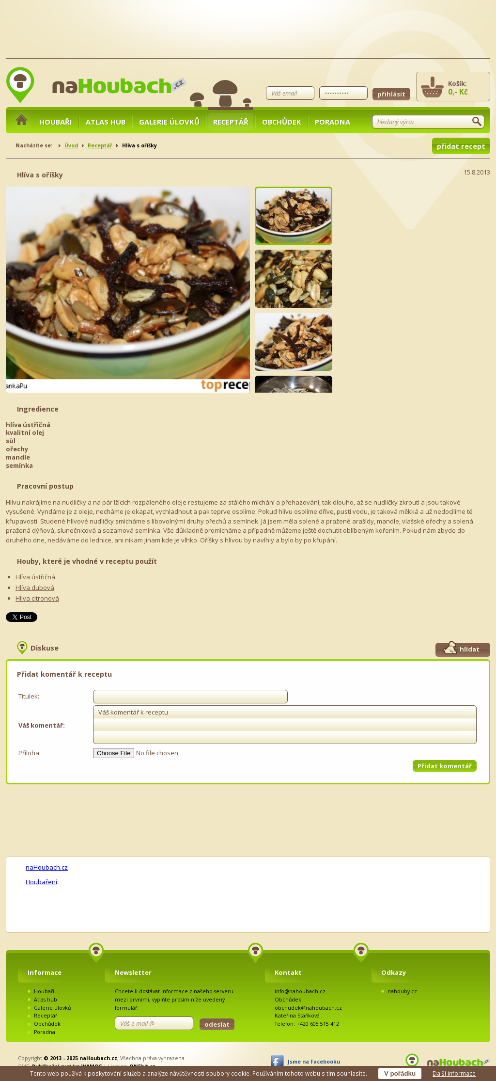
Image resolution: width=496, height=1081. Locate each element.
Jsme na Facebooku (314, 1061)
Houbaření (41, 881)
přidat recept (461, 146)
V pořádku (400, 1073)
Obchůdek (281, 122)
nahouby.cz (402, 991)
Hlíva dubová (35, 587)
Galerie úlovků (169, 122)
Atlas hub (105, 122)
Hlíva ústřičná (35, 576)
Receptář (230, 122)
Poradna (332, 122)
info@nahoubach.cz (300, 991)
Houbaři (55, 122)
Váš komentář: (41, 725)
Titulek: (28, 696)
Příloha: (29, 752)
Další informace (454, 1073)
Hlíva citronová (37, 598)
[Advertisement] (417, 247)
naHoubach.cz (47, 867)
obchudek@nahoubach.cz (308, 1007)
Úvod (71, 145)
